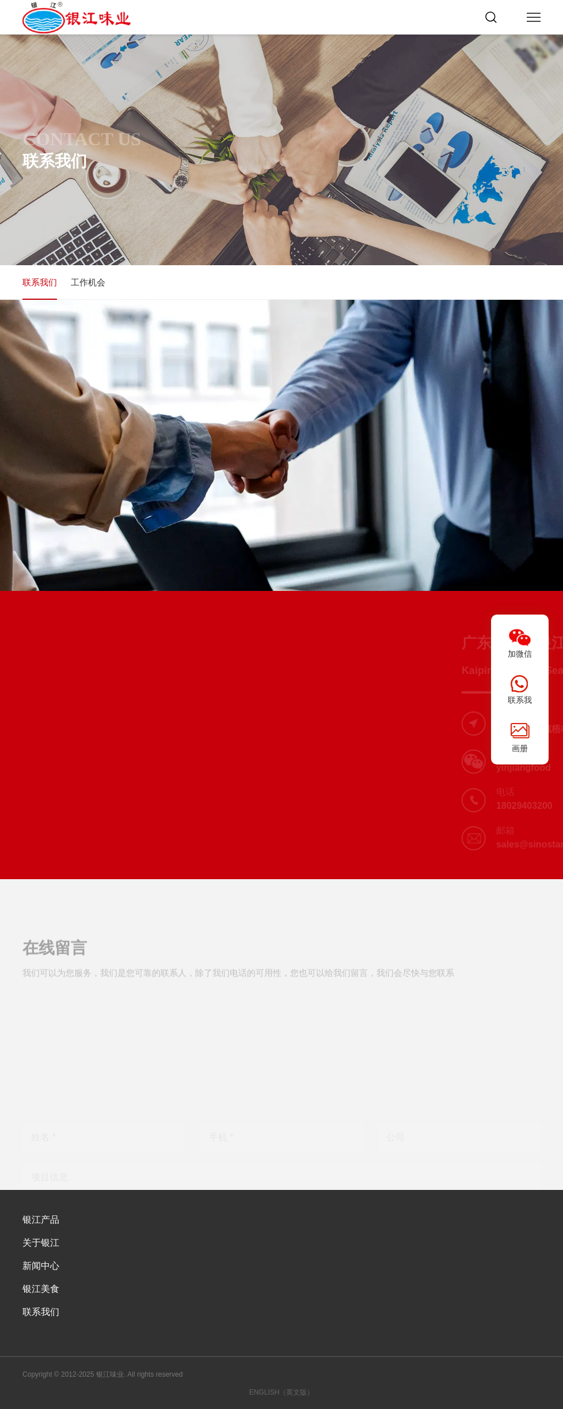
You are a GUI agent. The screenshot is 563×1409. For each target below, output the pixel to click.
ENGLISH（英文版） (281, 1392)
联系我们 (39, 282)
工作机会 (88, 282)
